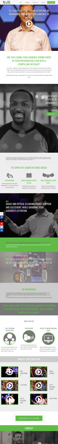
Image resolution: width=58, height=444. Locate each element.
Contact (43, 2)
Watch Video (51, 114)
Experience (27, 2)
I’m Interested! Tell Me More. (29, 418)
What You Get (35, 2)
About (20, 2)
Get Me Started (51, 2)
